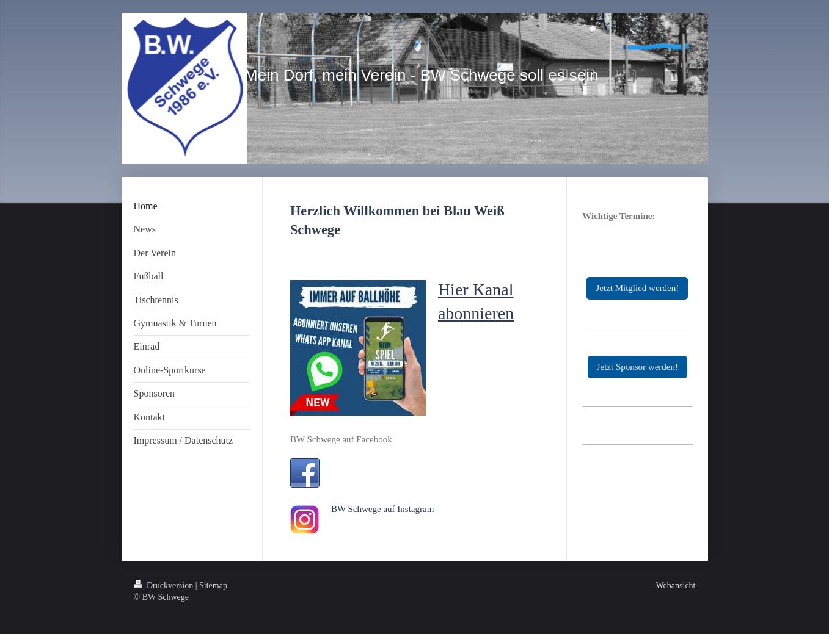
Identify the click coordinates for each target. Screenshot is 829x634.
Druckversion (164, 585)
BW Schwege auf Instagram (382, 509)
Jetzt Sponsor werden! (637, 367)
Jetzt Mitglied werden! (637, 288)
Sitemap (213, 585)
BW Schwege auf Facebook (341, 439)
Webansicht (676, 585)
